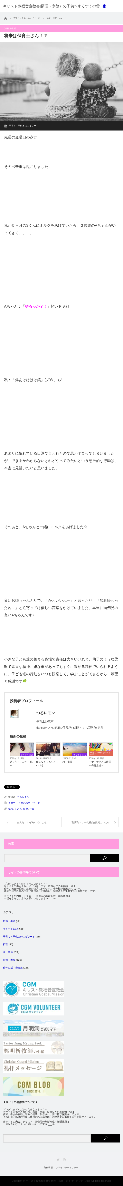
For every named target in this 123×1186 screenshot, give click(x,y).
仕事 (31, 809)
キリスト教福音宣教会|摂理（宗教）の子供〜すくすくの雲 (58, 1180)
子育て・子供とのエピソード (23, 125)
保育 (25, 809)
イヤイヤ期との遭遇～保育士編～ (100, 763)
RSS (64, 1159)
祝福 (10, 809)
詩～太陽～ (69, 761)
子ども (18, 809)
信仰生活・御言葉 (13, 967)
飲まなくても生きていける (47, 763)
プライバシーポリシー (67, 1167)
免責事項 (48, 1167)
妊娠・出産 (9, 921)
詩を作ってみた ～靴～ (21, 763)
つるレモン (23, 797)
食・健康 (55, 755)
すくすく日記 (27, 755)
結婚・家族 (9, 959)
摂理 (5, 944)
